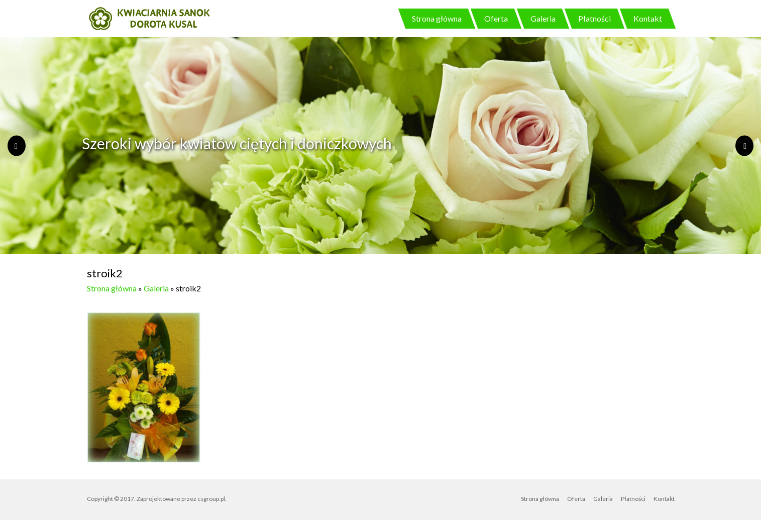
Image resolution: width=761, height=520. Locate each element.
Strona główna (437, 18)
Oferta (496, 18)
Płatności (594, 18)
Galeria (543, 18)
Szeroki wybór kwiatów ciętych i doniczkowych (237, 143)
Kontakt (647, 18)
